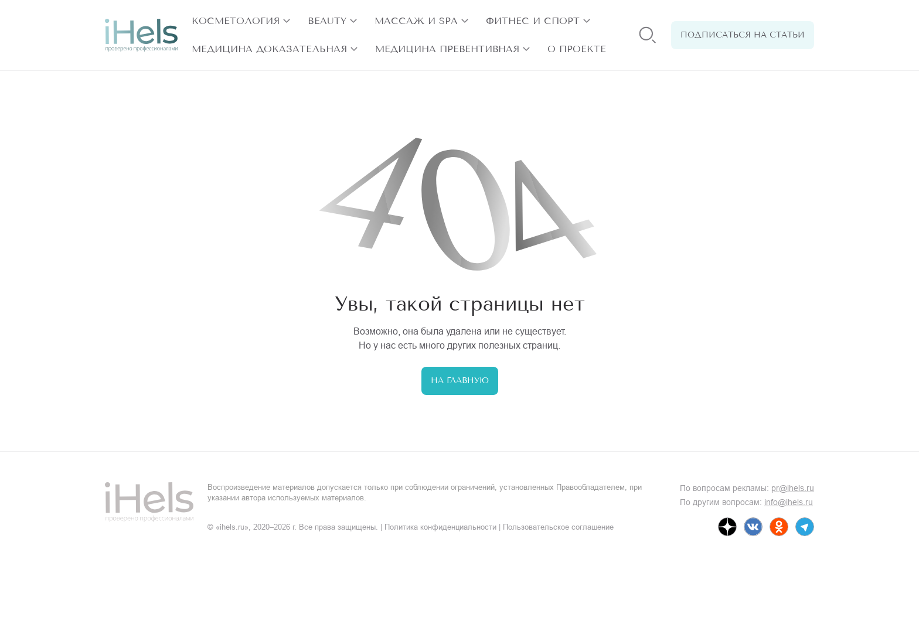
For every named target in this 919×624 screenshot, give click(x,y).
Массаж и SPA (416, 20)
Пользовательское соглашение (558, 527)
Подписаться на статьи (742, 35)
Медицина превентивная (447, 48)
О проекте (576, 48)
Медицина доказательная (269, 48)
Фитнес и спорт (533, 20)
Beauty (327, 20)
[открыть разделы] (287, 21)
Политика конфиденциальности (440, 527)
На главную (460, 381)
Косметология (236, 20)
